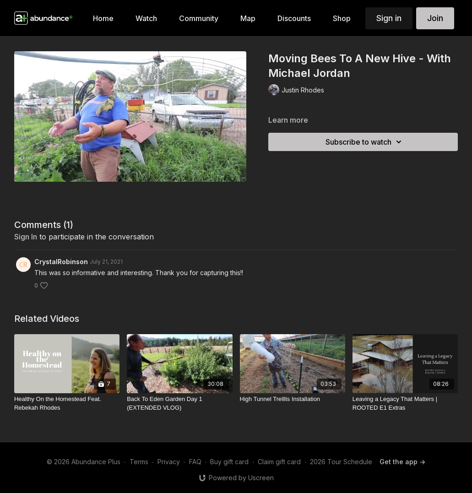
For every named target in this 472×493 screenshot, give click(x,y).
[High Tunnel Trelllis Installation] (292, 399)
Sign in (388, 18)
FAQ (195, 462)
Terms (139, 462)
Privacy (168, 462)
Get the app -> (402, 462)
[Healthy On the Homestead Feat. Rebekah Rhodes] (66, 403)
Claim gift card (279, 462)
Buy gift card (229, 462)
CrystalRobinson (61, 261)
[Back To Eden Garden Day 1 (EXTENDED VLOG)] (179, 403)
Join (435, 18)
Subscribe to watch (365, 141)
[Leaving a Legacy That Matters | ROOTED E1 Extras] (405, 403)
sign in (25, 236)
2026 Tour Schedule (341, 462)
